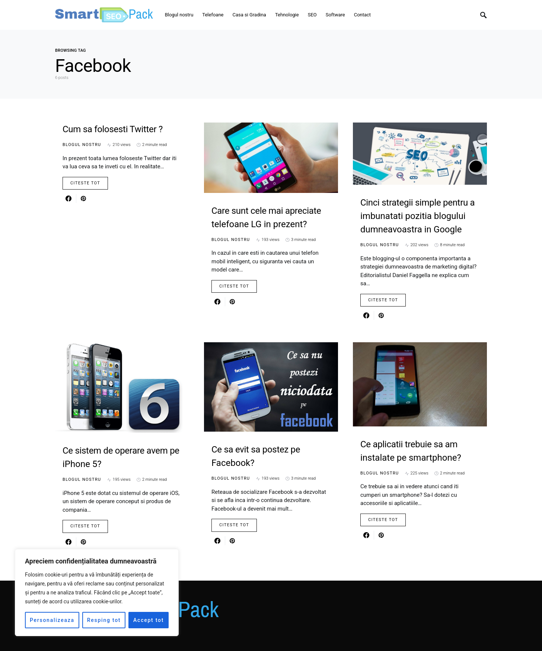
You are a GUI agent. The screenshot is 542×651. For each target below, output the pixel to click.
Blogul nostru (82, 144)
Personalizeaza (52, 620)
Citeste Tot (85, 183)
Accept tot (148, 620)
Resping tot (104, 620)
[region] (97, 592)
